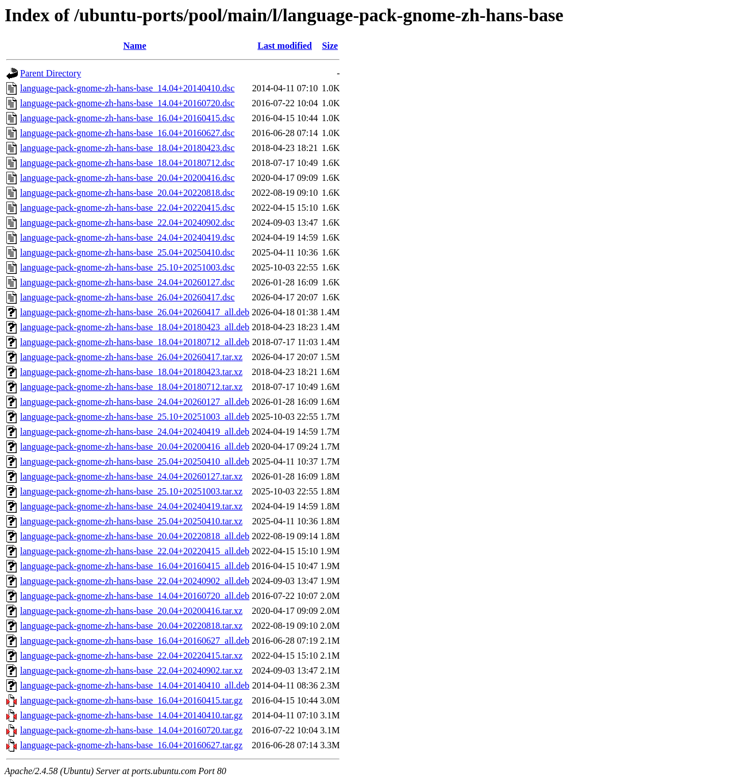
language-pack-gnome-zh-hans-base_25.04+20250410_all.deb (134, 461)
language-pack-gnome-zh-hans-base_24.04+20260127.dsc (127, 282)
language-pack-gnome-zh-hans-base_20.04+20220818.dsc (127, 193)
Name (135, 46)
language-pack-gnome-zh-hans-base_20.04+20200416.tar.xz (131, 611)
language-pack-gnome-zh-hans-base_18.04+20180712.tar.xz (131, 387)
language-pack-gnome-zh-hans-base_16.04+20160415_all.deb (134, 566)
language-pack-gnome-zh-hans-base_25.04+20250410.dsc (127, 252)
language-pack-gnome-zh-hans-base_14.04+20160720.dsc (127, 103)
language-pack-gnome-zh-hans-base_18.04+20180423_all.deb (134, 327)
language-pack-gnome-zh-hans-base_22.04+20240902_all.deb (134, 581)
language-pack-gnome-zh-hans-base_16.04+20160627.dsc (127, 133)
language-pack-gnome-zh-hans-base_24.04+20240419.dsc (127, 237)
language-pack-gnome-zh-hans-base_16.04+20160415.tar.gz (131, 700)
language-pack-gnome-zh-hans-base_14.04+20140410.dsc (127, 88)
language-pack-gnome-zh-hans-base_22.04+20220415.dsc (127, 207)
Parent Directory (50, 73)
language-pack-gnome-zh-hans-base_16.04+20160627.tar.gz (131, 745)
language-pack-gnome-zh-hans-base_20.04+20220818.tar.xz (131, 626)
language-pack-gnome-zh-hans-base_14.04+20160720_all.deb (134, 596)
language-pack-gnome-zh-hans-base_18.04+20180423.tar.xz (131, 372)
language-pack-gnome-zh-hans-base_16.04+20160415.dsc (127, 118)
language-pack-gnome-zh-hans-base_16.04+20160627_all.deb (134, 640)
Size (330, 46)
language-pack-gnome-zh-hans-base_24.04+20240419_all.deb (134, 431)
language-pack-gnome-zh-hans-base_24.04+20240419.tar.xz (131, 506)
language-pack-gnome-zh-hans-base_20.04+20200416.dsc (127, 178)
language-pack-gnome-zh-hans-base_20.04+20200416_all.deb (134, 446)
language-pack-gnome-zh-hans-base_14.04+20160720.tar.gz (131, 730)
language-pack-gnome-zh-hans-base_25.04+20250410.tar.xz (131, 521)
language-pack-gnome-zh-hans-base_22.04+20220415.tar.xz (131, 655)
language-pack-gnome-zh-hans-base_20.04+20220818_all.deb (134, 536)
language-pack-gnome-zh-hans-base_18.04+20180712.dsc (127, 163)
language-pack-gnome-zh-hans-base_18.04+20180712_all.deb (134, 342)
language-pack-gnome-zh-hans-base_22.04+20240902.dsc (127, 222)
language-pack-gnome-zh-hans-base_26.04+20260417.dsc (127, 297)
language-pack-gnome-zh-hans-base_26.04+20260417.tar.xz (131, 357)
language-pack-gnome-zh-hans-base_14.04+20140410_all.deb (134, 685)
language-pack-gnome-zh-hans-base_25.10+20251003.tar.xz (131, 491)
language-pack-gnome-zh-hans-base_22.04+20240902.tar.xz (131, 670)
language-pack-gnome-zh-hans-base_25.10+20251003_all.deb (134, 417)
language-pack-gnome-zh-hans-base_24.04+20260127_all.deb (134, 402)
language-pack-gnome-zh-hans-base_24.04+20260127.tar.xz (131, 476)
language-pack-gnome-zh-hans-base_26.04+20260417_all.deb (134, 312)
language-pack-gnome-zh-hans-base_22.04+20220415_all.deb (134, 551)
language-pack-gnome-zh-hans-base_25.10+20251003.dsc (127, 267)
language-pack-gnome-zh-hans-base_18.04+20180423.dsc (127, 148)
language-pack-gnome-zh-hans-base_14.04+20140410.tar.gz (131, 715)
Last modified (284, 46)
